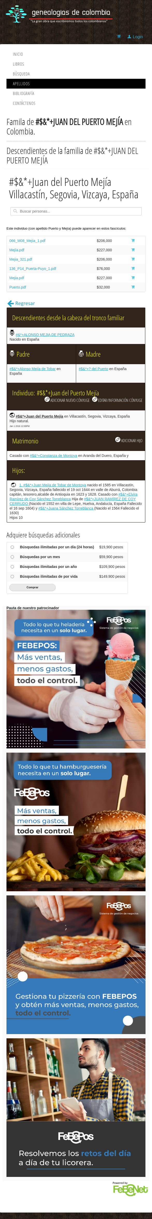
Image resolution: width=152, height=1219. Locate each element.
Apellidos (21, 84)
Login (138, 37)
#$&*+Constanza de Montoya (53, 456)
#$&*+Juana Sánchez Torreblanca (66, 508)
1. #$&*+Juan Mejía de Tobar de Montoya (52, 485)
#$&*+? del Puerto (93, 369)
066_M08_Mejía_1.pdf (27, 241)
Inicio (18, 54)
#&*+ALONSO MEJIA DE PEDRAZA (45, 335)
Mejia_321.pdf (20, 259)
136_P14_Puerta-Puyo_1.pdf (32, 269)
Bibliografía (23, 93)
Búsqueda (21, 74)
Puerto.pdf (17, 287)
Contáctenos (24, 103)
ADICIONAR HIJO (128, 440)
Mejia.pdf (16, 278)
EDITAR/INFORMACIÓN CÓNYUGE (117, 400)
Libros (18, 64)
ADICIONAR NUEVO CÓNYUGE (67, 400)
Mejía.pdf (16, 250)
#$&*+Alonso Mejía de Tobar (33, 369)
